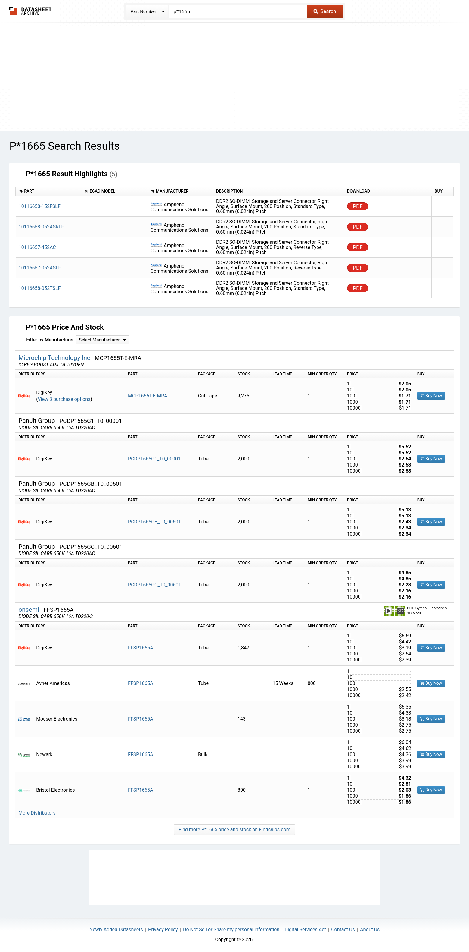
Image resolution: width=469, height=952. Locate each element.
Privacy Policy (163, 929)
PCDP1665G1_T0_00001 (154, 459)
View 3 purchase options (64, 399)
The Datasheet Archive (30, 11)
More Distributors (37, 812)
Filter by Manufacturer (50, 340)
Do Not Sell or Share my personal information (231, 929)
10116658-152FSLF (40, 206)
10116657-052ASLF (40, 268)
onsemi (29, 609)
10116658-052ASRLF (41, 227)
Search (324, 11)
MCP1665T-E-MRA (147, 396)
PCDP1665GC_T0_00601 (154, 585)
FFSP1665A (140, 648)
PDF (358, 206)
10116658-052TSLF (40, 288)
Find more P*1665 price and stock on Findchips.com (234, 829)
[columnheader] (48, 191)
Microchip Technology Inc (55, 357)
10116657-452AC (37, 247)
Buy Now (431, 395)
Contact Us (343, 929)
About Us (370, 929)
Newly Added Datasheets (116, 929)
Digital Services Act (305, 929)
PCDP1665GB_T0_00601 (154, 522)
